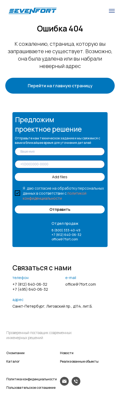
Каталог (13, 361)
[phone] (60, 164)
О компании (15, 353)
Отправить (59, 209)
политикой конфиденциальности (54, 196)
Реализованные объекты (79, 361)
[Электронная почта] (64, 384)
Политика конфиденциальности (31, 379)
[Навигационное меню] (112, 11)
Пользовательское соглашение (31, 387)
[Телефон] (76, 384)
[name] (60, 152)
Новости (66, 353)
